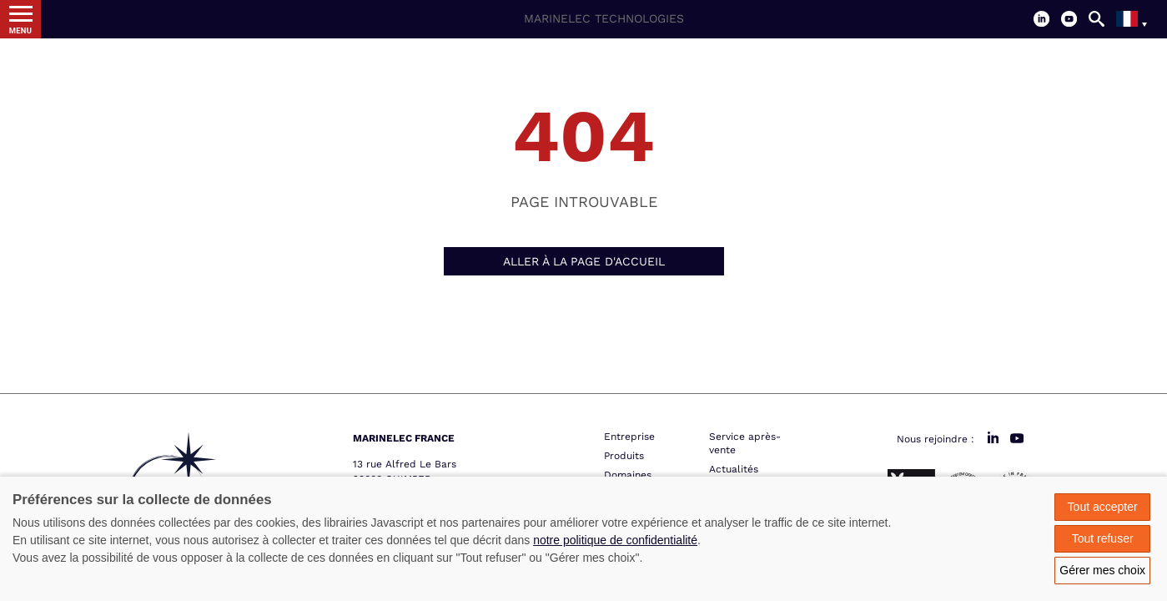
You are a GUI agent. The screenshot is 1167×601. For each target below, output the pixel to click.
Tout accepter (1103, 506)
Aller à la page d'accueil (584, 261)
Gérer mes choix (1102, 570)
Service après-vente (745, 443)
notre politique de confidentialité (615, 540)
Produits (624, 456)
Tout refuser (1103, 538)
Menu (21, 30)
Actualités (733, 469)
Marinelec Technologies (604, 18)
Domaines (627, 475)
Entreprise (629, 436)
